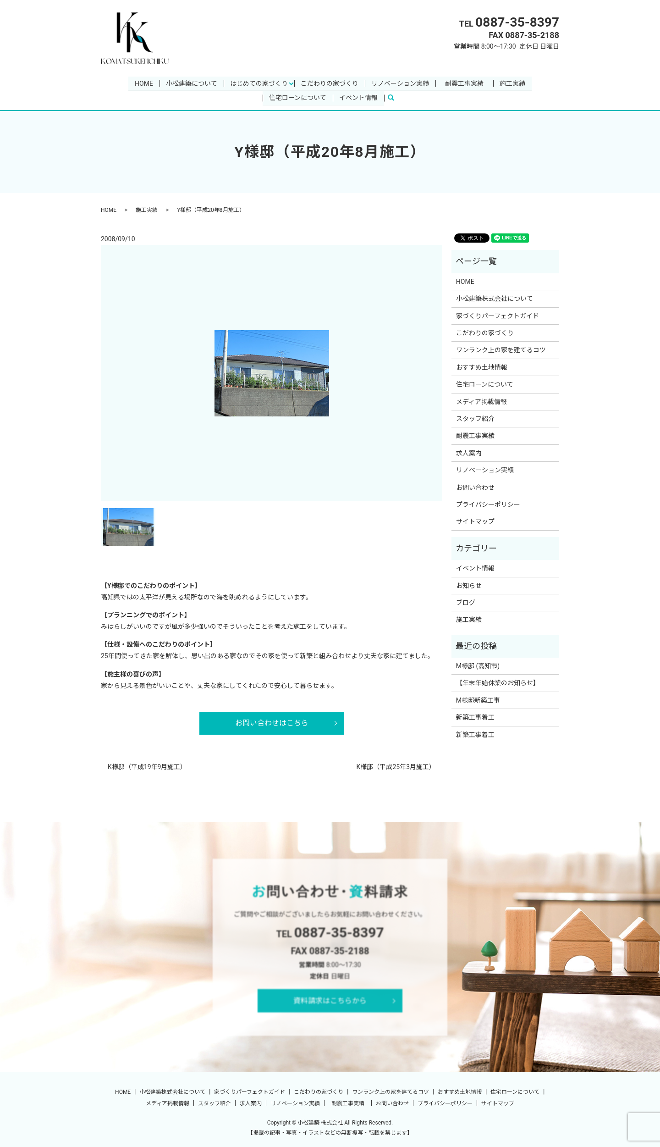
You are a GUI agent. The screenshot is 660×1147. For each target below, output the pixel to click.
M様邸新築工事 (478, 700)
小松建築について (191, 83)
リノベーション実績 (400, 83)
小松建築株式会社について (494, 298)
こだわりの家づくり (329, 83)
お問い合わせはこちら (271, 723)
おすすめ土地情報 (481, 367)
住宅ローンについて (297, 97)
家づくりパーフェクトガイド (497, 316)
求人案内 (469, 453)
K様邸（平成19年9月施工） (147, 766)
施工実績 (512, 83)
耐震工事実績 (467, 83)
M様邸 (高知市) (478, 666)
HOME (144, 83)
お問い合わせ (475, 487)
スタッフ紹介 (475, 418)
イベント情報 (358, 97)
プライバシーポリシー (488, 504)
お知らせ (469, 585)
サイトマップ (475, 521)
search (394, 97)
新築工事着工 (475, 717)
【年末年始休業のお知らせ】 (497, 683)
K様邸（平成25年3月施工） (396, 766)
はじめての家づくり (259, 83)
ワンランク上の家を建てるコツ (501, 350)
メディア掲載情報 (481, 401)
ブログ (465, 602)
